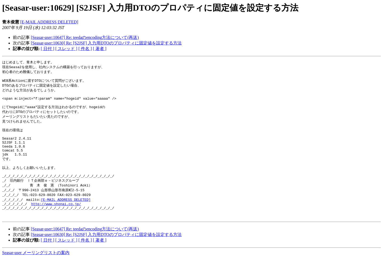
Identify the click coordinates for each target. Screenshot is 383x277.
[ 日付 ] (47, 48)
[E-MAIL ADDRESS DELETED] (49, 22)
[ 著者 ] (99, 48)
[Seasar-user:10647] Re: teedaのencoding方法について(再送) (85, 37)
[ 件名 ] (85, 48)
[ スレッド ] (66, 48)
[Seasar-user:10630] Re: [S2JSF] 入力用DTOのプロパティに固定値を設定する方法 (106, 43)
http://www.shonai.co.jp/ (56, 220)
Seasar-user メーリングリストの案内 (35, 272)
